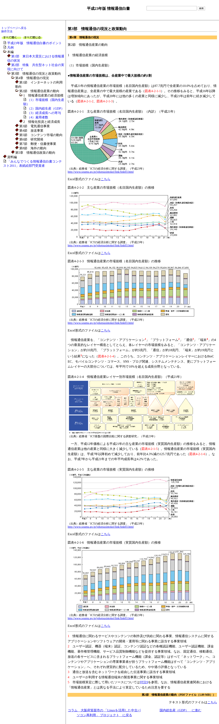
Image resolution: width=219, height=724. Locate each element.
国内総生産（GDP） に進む (180, 710)
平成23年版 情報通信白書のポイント (34, 43)
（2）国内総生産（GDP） (45, 108)
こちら (105, 179)
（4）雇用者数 (37, 117)
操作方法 (6, 31)
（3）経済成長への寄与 (44, 113)
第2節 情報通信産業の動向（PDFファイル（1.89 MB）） (178, 694)
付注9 (144, 682)
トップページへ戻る (13, 27)
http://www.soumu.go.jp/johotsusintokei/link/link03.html (100, 171)
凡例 (10, 47)
